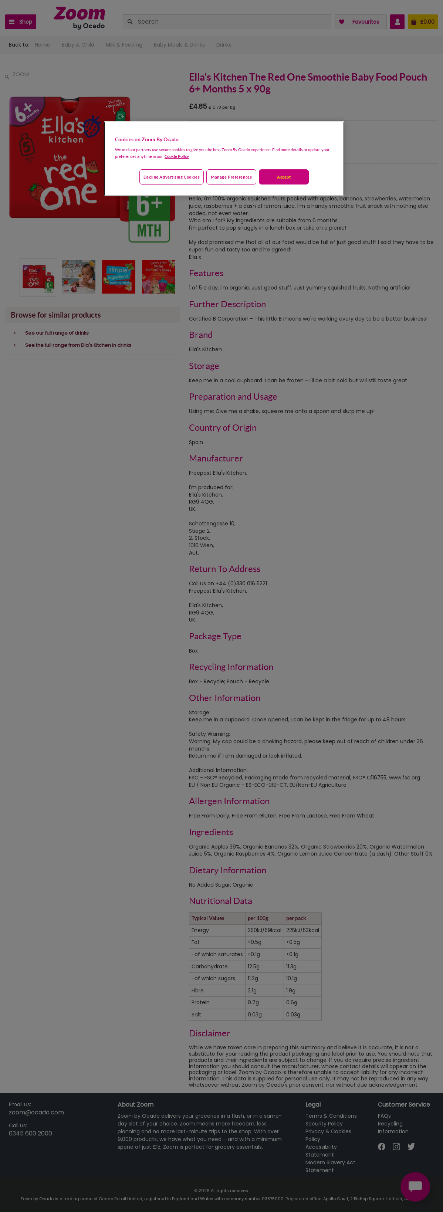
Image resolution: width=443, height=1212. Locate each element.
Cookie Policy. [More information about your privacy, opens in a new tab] (177, 156)
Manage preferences (231, 177)
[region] (224, 159)
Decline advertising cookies (171, 177)
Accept (284, 177)
